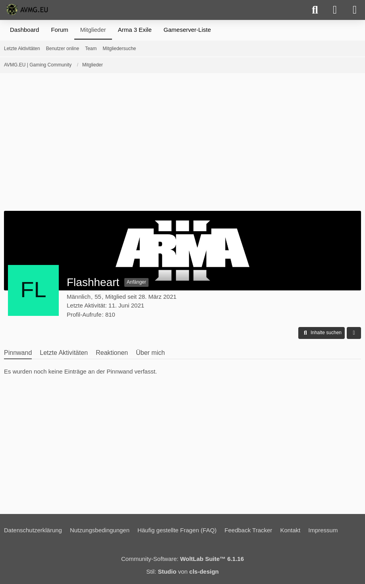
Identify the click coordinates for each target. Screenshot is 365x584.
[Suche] (315, 10)
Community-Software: (182, 558)
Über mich (150, 352)
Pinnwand (18, 352)
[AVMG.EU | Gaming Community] (28, 10)
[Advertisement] (183, 145)
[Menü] (355, 10)
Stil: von (182, 571)
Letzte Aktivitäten (64, 352)
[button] (321, 333)
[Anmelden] (335, 10)
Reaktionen (112, 352)
